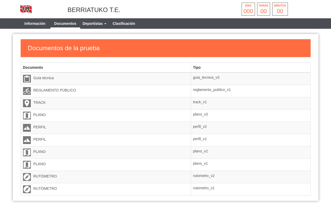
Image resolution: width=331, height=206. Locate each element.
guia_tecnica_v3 (206, 77)
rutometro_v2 (203, 176)
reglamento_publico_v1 (212, 90)
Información (35, 23)
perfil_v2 (200, 126)
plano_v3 (200, 114)
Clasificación (124, 23)
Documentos (65, 23)
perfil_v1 (200, 139)
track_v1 (200, 102)
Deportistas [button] (94, 23)
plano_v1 (200, 163)
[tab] (94, 23)
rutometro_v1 (203, 188)
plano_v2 (200, 151)
